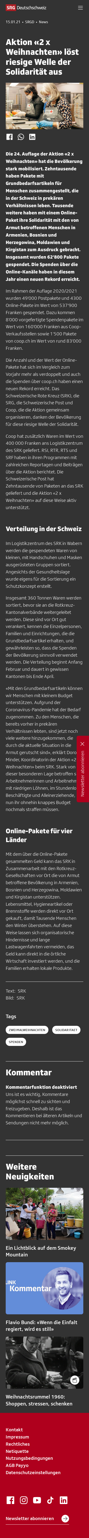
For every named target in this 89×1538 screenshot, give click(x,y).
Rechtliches (18, 1444)
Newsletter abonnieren (37, 1518)
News (43, 22)
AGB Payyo (17, 1465)
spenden (16, 1042)
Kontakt (14, 1429)
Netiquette (17, 1451)
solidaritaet (66, 1030)
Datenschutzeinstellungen (33, 1472)
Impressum (17, 1436)
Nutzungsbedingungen (29, 1458)
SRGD (29, 22)
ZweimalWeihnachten (27, 1030)
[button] (80, 8)
